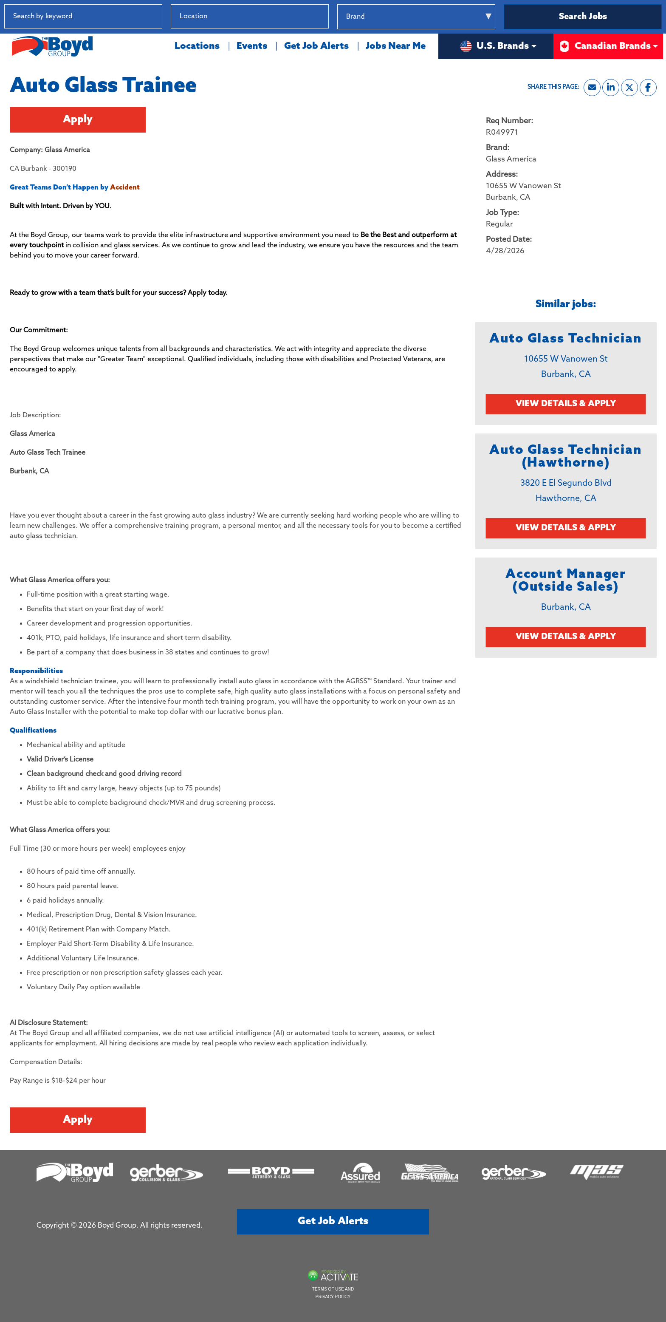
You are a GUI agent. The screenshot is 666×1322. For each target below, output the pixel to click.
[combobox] (250, 16)
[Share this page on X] (629, 87)
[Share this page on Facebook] (648, 87)
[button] (322, 16)
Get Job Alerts (316, 46)
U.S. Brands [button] (494, 46)
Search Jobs (583, 17)
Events (252, 46)
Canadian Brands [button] (604, 46)
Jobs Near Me (396, 46)
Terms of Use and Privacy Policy (333, 1293)
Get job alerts (333, 1221)
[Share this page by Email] (592, 87)
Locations (197, 46)
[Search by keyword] (83, 16)
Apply (78, 119)
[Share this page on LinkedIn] (610, 87)
